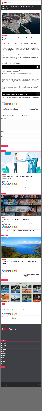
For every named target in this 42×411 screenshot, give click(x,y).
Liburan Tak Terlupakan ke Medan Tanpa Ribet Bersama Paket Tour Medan (20, 262)
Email (2, 136)
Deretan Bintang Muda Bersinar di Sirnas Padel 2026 (16, 306)
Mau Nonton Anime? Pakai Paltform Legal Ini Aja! (15, 219)
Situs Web (3, 140)
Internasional (3, 353)
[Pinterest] (11, 104)
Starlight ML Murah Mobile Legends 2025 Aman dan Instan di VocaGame (24, 230)
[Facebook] (3, 104)
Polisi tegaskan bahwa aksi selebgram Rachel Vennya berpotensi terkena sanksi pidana (10, 109)
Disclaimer (3, 373)
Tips (32, 6)
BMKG (3, 97)
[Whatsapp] (12, 104)
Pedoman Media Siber (5, 375)
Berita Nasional (5, 35)
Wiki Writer (9, 178)
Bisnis (2, 347)
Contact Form (3, 371)
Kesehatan (17, 6)
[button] (8, 6)
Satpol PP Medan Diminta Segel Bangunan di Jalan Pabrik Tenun (31, 275)
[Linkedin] (9, 104)
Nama (2, 131)
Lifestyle (2, 357)
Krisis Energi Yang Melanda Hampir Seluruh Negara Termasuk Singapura (32, 109)
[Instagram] (14, 104)
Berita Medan (4, 259)
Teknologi (28, 6)
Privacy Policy (3, 377)
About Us (2, 369)
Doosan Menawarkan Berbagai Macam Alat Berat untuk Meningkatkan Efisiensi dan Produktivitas (22, 188)
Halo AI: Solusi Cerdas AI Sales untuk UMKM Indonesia (17, 176)
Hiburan (12, 6)
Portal (7, 6)
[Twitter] (5, 104)
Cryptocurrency (5, 8)
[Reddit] (7, 104)
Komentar (3, 118)
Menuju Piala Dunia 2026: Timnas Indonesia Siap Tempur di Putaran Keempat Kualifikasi (25, 317)
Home (3, 6)
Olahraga (22, 6)
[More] (16, 104)
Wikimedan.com (4, 43)
